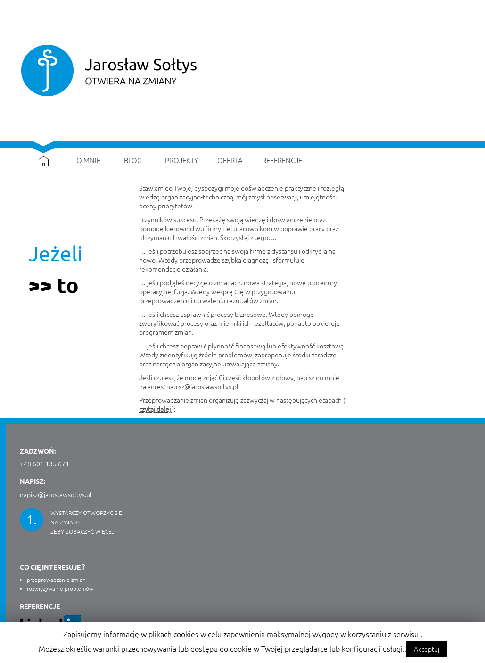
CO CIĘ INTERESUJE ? (52, 567)
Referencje (40, 606)
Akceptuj (426, 649)
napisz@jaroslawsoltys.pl (202, 386)
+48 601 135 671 (44, 463)
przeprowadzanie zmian (56, 579)
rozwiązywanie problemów (60, 588)
